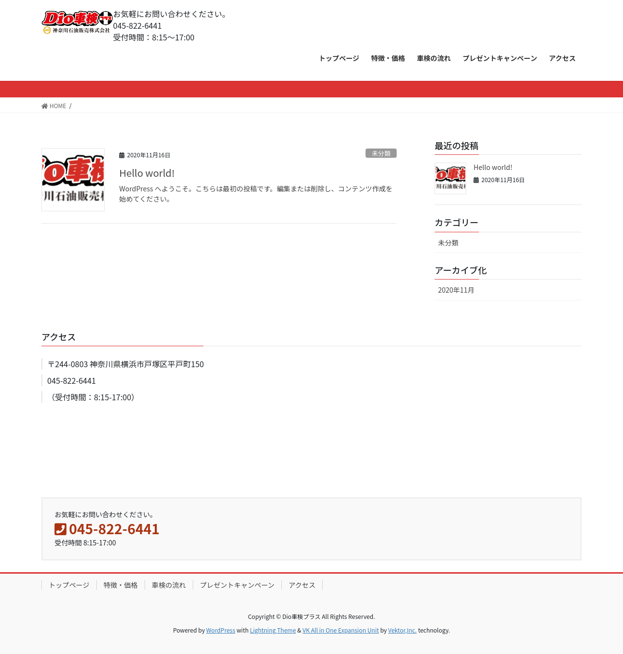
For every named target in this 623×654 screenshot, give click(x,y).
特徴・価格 (121, 585)
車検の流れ (169, 585)
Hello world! (147, 173)
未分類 (381, 153)
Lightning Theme (273, 630)
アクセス (302, 585)
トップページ (69, 585)
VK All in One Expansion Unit (341, 630)
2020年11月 (456, 290)
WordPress (221, 630)
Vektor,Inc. (402, 630)
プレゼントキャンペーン (237, 585)
